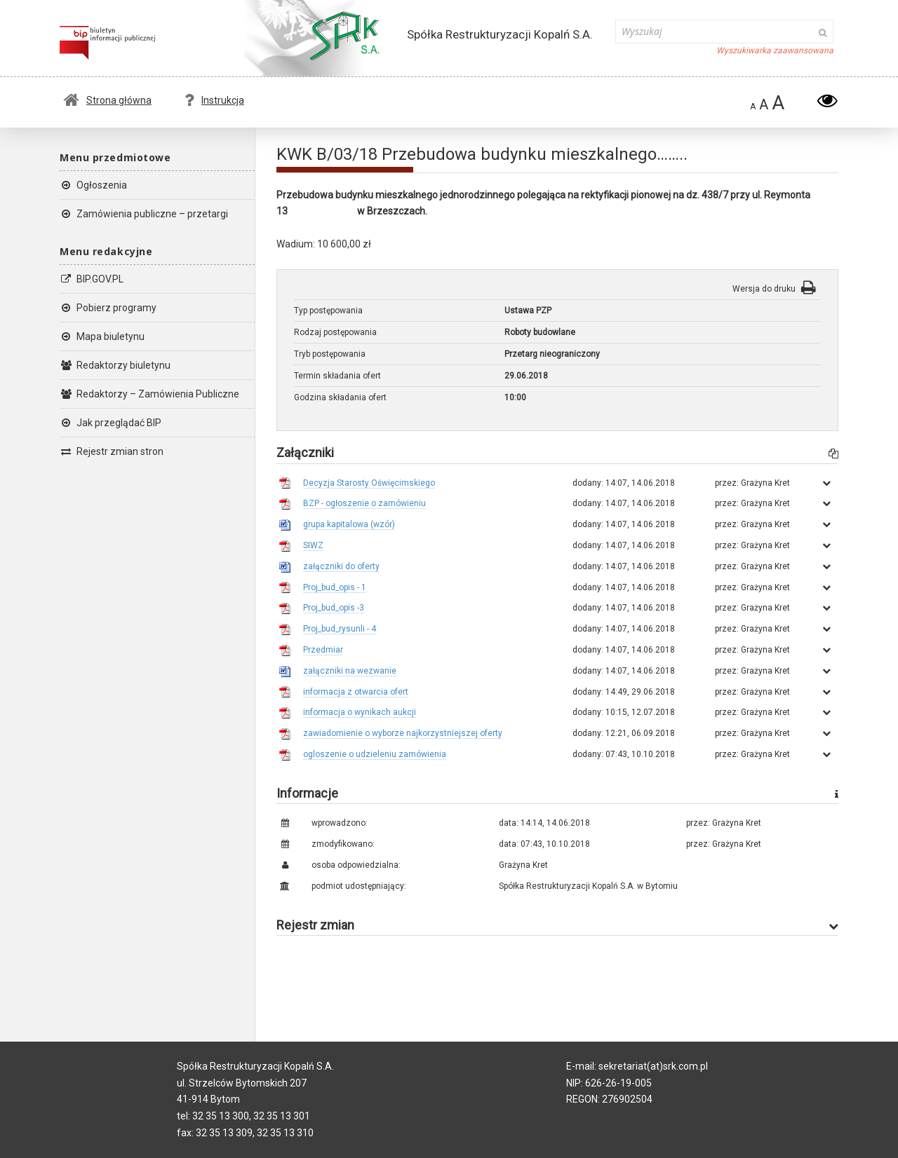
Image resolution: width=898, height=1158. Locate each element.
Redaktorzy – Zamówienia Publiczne (149, 394)
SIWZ (313, 545)
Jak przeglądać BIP (110, 422)
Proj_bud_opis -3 (333, 608)
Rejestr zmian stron (111, 451)
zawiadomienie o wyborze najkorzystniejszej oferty (402, 733)
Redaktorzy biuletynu (115, 365)
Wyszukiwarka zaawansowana (774, 50)
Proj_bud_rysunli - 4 (339, 629)
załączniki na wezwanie (349, 671)
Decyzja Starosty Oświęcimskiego (369, 483)
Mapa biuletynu (102, 336)
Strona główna (108, 100)
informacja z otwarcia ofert (355, 692)
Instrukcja (214, 100)
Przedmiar (323, 650)
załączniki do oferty (341, 566)
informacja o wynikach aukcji (359, 712)
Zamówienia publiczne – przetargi (144, 213)
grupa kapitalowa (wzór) (349, 524)
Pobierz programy (108, 307)
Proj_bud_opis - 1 (334, 587)
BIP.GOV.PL (91, 279)
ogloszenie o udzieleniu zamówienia (374, 754)
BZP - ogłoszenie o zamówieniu (364, 503)
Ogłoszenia (93, 185)
